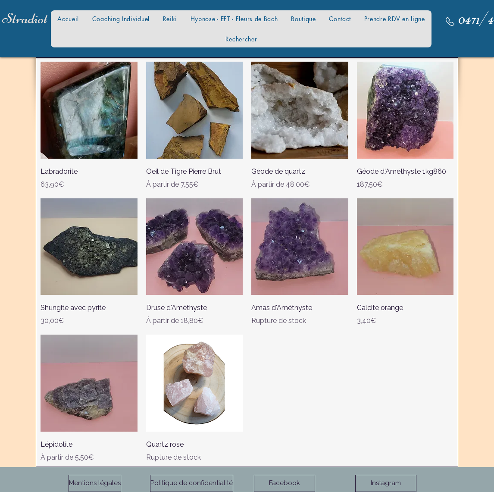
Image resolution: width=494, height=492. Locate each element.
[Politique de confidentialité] (191, 483)
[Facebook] (284, 483)
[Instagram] (385, 483)
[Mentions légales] (95, 483)
